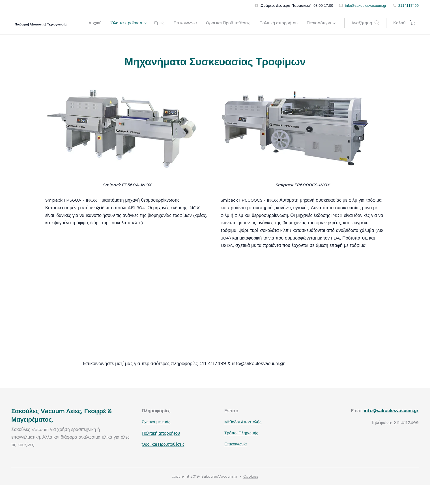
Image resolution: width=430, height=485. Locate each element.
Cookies (250, 476)
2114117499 (408, 5)
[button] (365, 23)
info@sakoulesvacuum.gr (365, 5)
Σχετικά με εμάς (156, 422)
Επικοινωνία (235, 444)
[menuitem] (96, 23)
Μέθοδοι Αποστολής (242, 422)
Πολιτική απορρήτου (161, 433)
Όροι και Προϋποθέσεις (163, 444)
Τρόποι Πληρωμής (241, 433)
